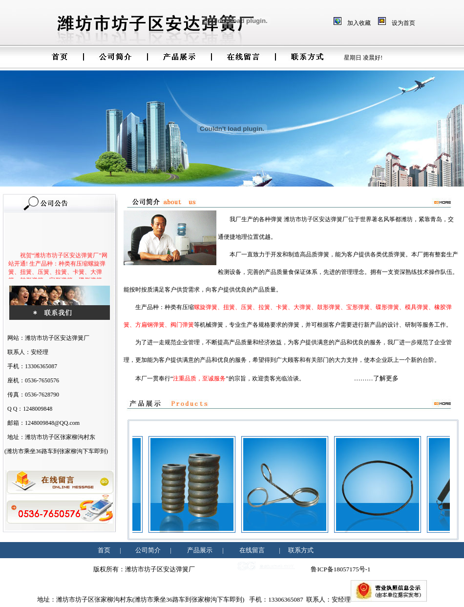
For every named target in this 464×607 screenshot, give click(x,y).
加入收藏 (359, 23)
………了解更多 (376, 378)
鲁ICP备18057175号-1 (340, 569)
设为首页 (403, 23)
